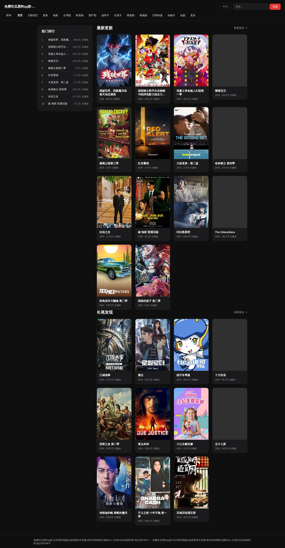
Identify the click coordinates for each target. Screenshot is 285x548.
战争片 (105, 15)
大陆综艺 (33, 15)
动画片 (171, 15)
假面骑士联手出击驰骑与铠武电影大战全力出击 (59, 46)
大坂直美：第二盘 (58, 82)
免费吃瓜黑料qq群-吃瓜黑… (20, 6)
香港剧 (131, 15)
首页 (20, 15)
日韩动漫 (157, 15)
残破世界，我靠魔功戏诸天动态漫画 (60, 39)
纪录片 (118, 15)
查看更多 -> (240, 27)
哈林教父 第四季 (57, 89)
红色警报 (53, 75)
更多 (45, 15)
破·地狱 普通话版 (57, 103)
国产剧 (92, 15)
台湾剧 (67, 15)
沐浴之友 (53, 96)
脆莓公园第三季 (57, 68)
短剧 (182, 15)
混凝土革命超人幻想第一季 (59, 53)
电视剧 (143, 15)
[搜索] (251, 6)
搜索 (275, 6)
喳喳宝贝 (53, 60)
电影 (55, 15)
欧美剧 (80, 15)
